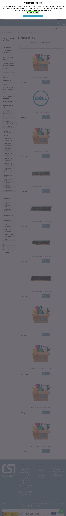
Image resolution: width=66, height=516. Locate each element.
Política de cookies (33, 12)
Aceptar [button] (25, 16)
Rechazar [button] (32, 16)
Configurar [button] (39, 16)
